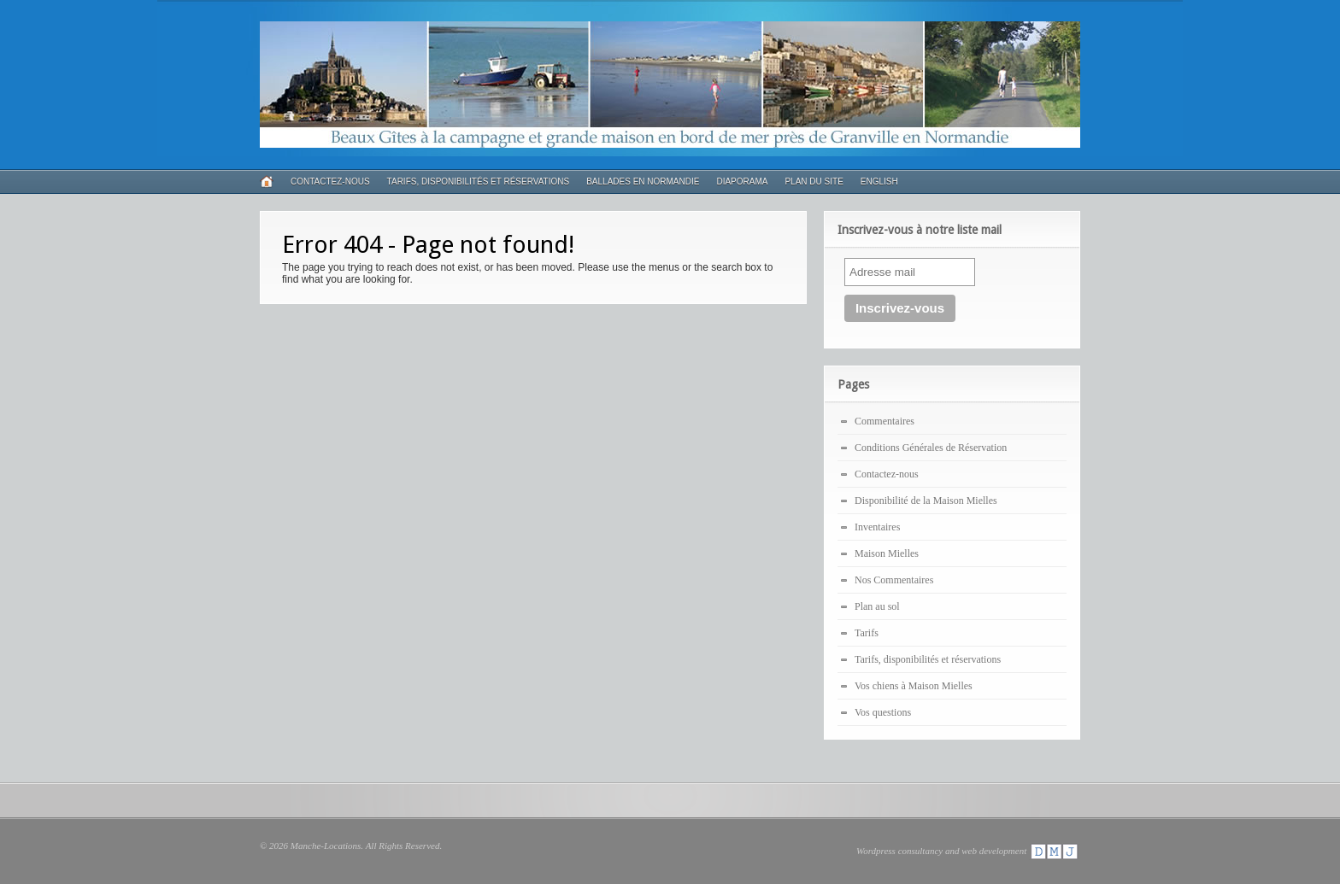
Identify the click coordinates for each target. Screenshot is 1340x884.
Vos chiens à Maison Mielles (914, 686)
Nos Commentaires (894, 580)
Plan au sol (877, 606)
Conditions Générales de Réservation (931, 448)
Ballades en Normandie (642, 181)
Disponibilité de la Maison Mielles (926, 500)
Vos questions (883, 712)
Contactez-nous (330, 181)
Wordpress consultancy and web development (968, 851)
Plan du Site (814, 181)
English (879, 181)
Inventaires (877, 527)
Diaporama (741, 181)
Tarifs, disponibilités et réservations (478, 181)
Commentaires (884, 421)
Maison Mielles (887, 553)
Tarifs (867, 633)
